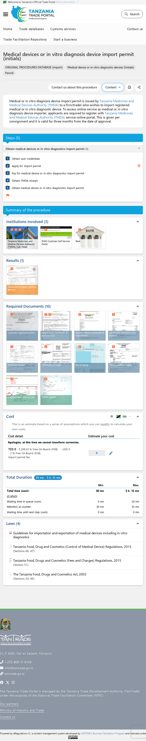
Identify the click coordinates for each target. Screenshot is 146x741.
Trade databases (31, 29)
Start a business (65, 39)
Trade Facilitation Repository (25, 39)
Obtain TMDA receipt (24, 180)
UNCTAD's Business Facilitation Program (103, 733)
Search (132, 14)
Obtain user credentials (26, 158)
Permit (9, 73)
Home (7, 29)
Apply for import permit (26, 166)
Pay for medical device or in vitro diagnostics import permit (48, 173)
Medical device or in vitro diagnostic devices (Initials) (100, 67)
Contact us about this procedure (74, 87)
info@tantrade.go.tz (18, 668)
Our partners (9, 704)
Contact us (135, 29)
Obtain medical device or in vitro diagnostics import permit (48, 187)
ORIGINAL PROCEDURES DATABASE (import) (33, 67)
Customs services (63, 29)
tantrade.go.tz (14, 674)
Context (112, 87)
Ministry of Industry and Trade (22, 710)
